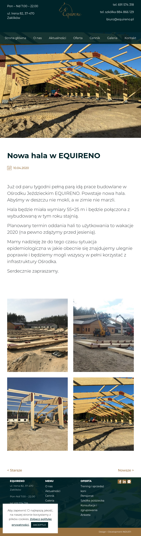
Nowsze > (126, 470)
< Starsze (14, 470)
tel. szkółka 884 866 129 (117, 12)
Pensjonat (87, 496)
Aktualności (57, 38)
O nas (37, 38)
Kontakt (130, 38)
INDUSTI (127, 532)
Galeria (112, 38)
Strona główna (15, 38)
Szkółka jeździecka (92, 500)
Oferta (78, 38)
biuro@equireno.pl (120, 19)
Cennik (95, 38)
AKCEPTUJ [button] (39, 524)
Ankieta (86, 515)
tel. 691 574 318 (123, 4)
